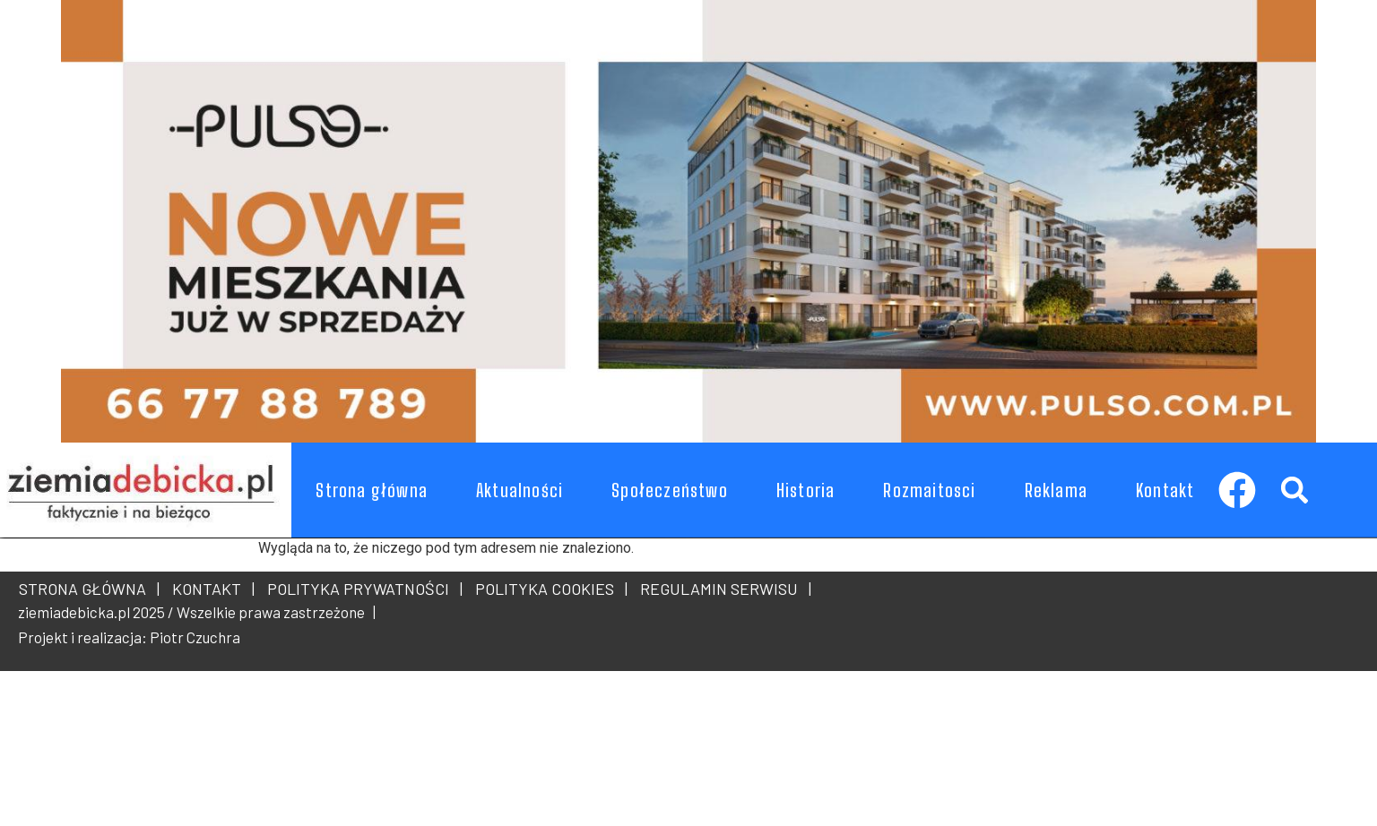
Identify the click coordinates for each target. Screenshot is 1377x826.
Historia (806, 490)
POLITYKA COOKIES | (548, 588)
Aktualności (519, 490)
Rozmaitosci (929, 490)
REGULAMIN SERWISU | (722, 588)
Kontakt (1165, 490)
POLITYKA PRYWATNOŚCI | (361, 588)
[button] (1294, 489)
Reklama (1056, 490)
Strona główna (372, 490)
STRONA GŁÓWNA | (89, 588)
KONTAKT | (210, 588)
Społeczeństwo (669, 490)
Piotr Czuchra (195, 637)
